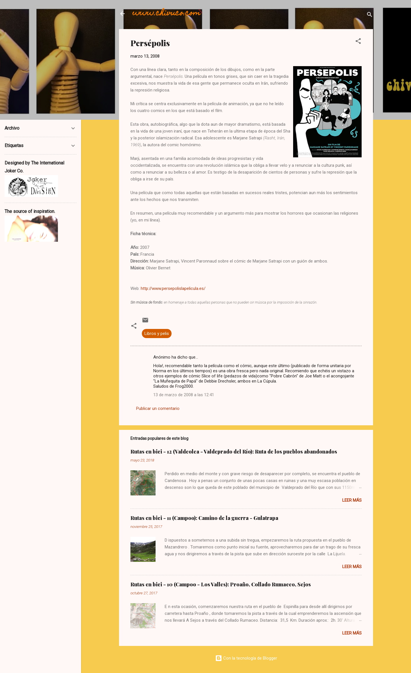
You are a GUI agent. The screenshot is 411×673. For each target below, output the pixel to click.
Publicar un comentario (158, 408)
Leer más (352, 500)
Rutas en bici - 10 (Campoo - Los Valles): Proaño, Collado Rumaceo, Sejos (220, 584)
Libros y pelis (156, 333)
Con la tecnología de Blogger (246, 658)
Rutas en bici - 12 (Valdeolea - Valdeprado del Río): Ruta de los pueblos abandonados (233, 451)
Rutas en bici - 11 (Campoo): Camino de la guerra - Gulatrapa (204, 518)
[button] (358, 42)
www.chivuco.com (166, 13)
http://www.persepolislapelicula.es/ (173, 288)
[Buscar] (369, 15)
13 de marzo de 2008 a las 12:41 (183, 394)
